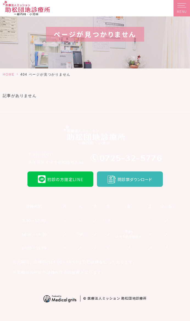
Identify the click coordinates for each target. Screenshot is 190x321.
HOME (9, 74)
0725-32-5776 (131, 158)
